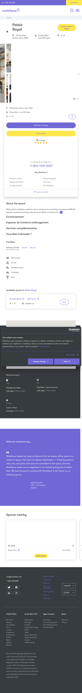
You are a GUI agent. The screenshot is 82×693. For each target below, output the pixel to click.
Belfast (8, 642)
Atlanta (9, 622)
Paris (8, 627)
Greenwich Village (31, 627)
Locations (46, 620)
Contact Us (74, 3)
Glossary (46, 598)
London (9, 630)
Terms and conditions (47, 587)
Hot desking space (50, 625)
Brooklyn (28, 622)
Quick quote (41, 133)
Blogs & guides (48, 576)
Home (9, 18)
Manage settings (40, 361)
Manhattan (29, 620)
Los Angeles (10, 625)
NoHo (27, 630)
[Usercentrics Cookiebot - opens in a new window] (70, 330)
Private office (48, 627)
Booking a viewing (41, 125)
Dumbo (27, 640)
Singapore (10, 632)
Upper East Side (31, 637)
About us (46, 583)
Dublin (8, 637)
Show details (71, 355)
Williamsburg (30, 642)
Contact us (47, 580)
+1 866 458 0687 (8, 3)
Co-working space (50, 622)
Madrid (9, 645)
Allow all (67, 361)
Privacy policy (48, 591)
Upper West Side (31, 635)
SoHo (27, 632)
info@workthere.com (13, 577)
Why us (46, 595)
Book (64, 302)
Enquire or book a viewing (66, 27)
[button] (72, 10)
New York (9, 620)
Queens (27, 625)
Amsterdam (10, 635)
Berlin (8, 640)
